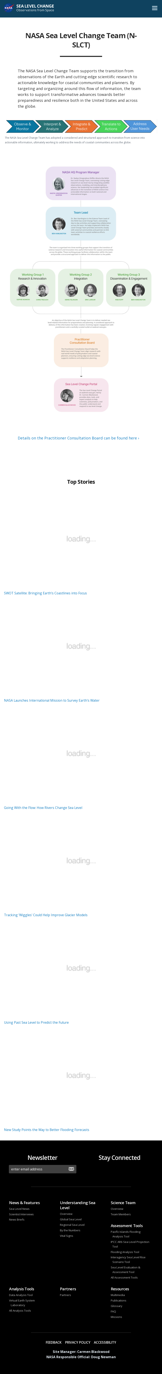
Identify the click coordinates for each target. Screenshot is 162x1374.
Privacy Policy (77, 1342)
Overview (66, 1214)
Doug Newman (103, 1357)
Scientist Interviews (21, 1214)
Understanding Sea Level (77, 1205)
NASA (9, 8)
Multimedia (118, 1295)
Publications (118, 1300)
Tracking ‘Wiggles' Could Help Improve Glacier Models (46, 915)
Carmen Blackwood (93, 1351)
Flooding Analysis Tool (125, 1252)
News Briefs (16, 1219)
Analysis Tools (21, 1289)
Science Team (123, 1202)
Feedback (54, 1342)
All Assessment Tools (124, 1277)
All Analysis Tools (20, 1310)
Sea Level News (19, 1209)
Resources (120, 1289)
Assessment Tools (127, 1225)
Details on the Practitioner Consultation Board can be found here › (78, 438)
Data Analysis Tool (21, 1295)
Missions (116, 1317)
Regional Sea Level (72, 1225)
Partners (68, 1289)
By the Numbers (70, 1230)
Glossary (116, 1306)
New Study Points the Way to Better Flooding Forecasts (46, 1129)
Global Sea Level (71, 1219)
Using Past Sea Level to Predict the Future (36, 1022)
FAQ (113, 1311)
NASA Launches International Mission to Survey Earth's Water (52, 700)
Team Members (121, 1214)
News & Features (24, 1202)
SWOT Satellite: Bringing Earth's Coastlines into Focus (45, 593)
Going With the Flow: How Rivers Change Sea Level (43, 807)
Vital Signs (66, 1236)
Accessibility (105, 1342)
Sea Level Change (34, 8)
